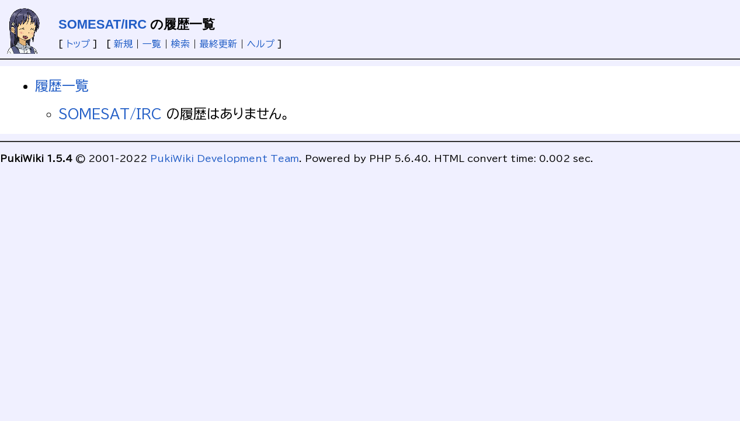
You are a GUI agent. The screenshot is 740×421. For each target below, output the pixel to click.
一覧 (152, 44)
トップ (78, 44)
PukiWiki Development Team (224, 158)
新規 (123, 44)
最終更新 (218, 44)
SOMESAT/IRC (102, 24)
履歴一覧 (62, 85)
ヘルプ (261, 44)
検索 (180, 44)
